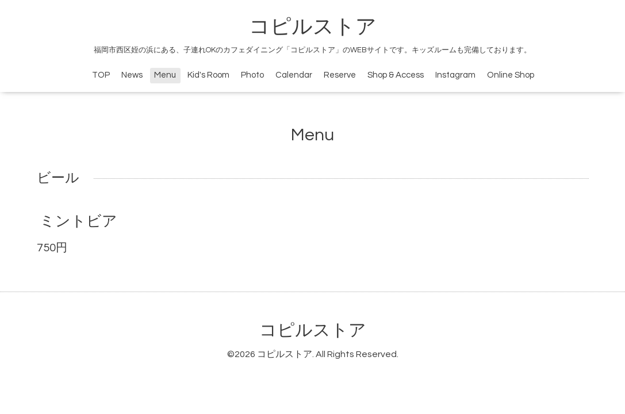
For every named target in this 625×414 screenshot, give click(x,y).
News (132, 75)
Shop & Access (395, 75)
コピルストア (313, 27)
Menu (165, 75)
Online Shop (510, 75)
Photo (252, 75)
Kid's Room (208, 75)
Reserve (340, 75)
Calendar (293, 75)
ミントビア (78, 221)
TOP (101, 75)
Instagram (455, 75)
